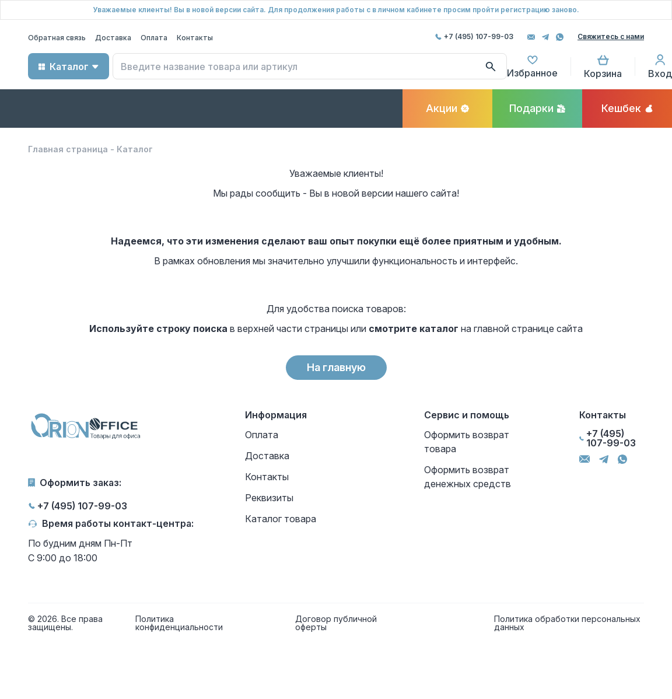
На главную (336, 367)
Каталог (69, 66)
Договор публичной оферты (336, 623)
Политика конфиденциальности (179, 623)
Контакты (195, 37)
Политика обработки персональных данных (567, 623)
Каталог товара (280, 519)
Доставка (113, 37)
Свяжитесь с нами (611, 36)
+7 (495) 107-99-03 (478, 36)
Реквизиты (269, 498)
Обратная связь (57, 37)
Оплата (154, 37)
